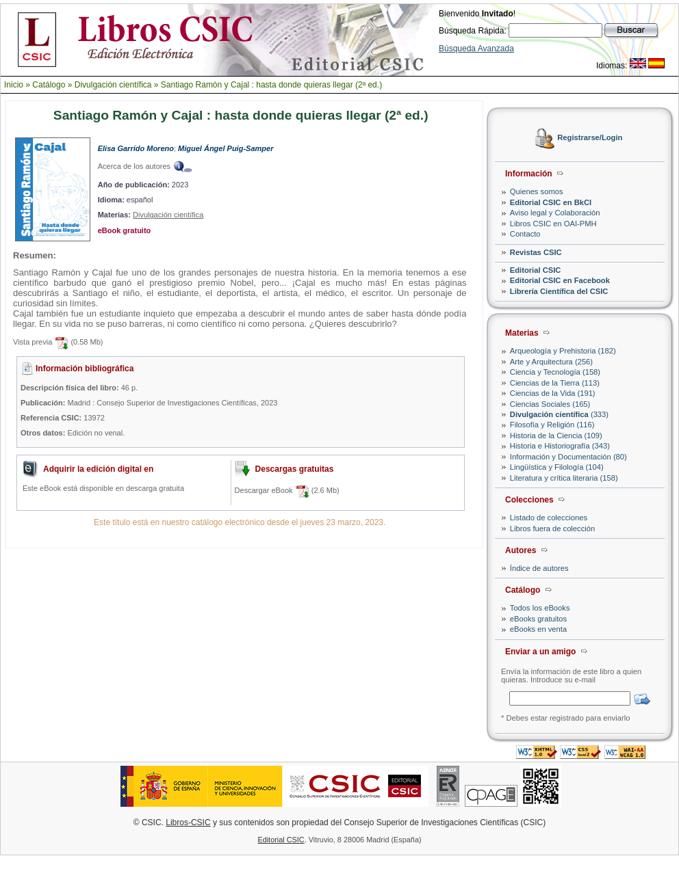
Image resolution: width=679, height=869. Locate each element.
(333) (559, 414)
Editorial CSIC (535, 270)
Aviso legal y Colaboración (555, 213)
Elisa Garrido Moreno (136, 148)
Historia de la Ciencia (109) (556, 435)
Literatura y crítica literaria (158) (564, 478)
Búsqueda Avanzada (476, 48)
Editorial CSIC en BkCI (550, 202)
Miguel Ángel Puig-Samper (225, 148)
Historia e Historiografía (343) (560, 446)
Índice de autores (539, 568)
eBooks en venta (538, 629)
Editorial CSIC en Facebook (560, 280)
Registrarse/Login (589, 138)
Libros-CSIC (188, 822)
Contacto (525, 234)
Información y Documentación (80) (568, 457)
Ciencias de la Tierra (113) (555, 383)
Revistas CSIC (536, 252)
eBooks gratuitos (538, 619)
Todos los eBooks (540, 608)
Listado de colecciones (548, 517)
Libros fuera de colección (552, 528)
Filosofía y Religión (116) (552, 424)
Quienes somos (536, 191)
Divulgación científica (113, 85)
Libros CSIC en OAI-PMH (553, 223)
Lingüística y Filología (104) (557, 467)
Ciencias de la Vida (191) (552, 393)
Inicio (13, 85)
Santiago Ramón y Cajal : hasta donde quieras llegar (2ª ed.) (271, 85)
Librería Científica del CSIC (559, 291)
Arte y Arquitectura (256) (551, 362)
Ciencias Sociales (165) (550, 404)
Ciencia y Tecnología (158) (555, 372)
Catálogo (48, 85)
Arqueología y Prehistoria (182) (563, 351)
